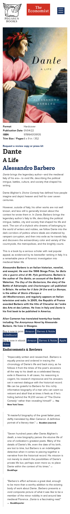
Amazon (30, 331)
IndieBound (10, 335)
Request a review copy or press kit (23, 146)
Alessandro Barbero (29, 168)
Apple (63, 340)
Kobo (7, 344)
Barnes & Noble (46, 331)
